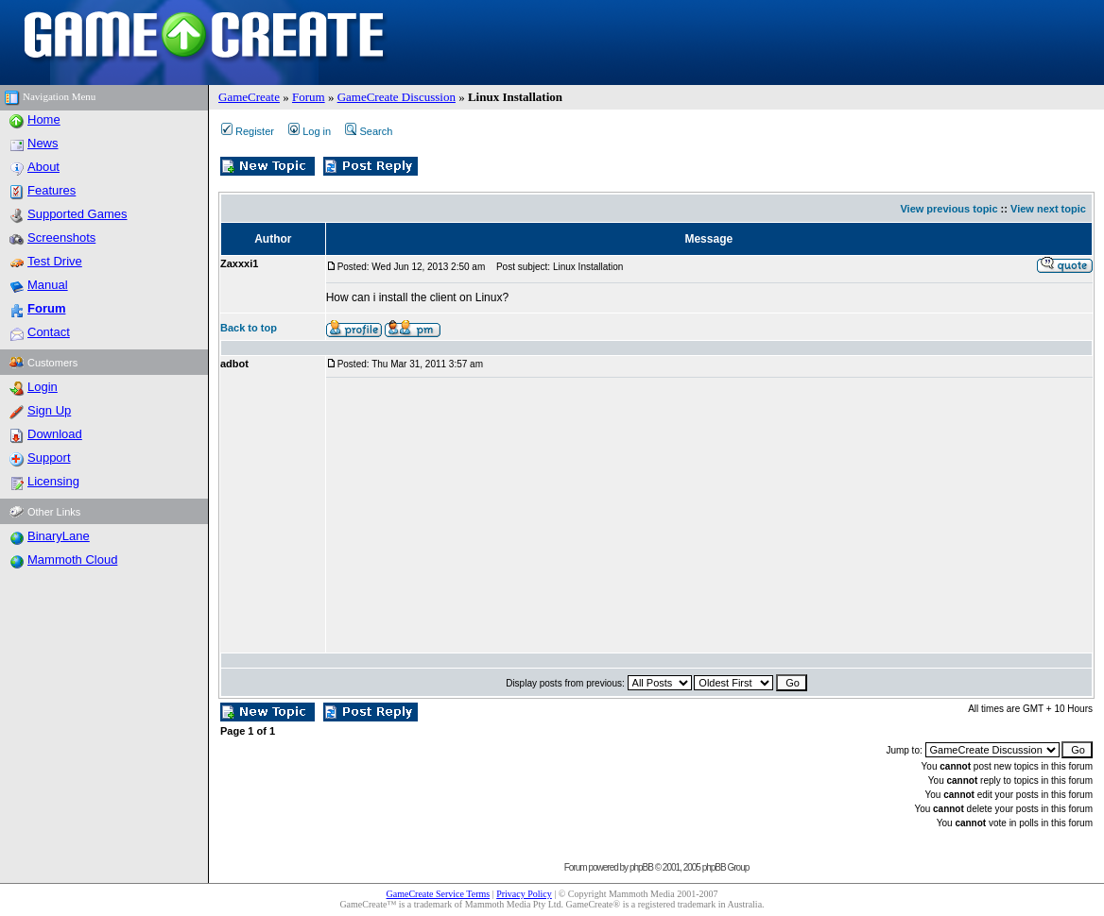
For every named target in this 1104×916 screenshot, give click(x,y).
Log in (309, 131)
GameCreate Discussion (396, 97)
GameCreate (249, 97)
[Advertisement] (556, 515)
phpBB (641, 867)
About (43, 167)
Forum (308, 97)
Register (247, 131)
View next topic (1048, 208)
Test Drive (54, 261)
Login (42, 387)
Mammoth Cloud (72, 559)
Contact (48, 332)
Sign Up (49, 410)
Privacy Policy (524, 894)
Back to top (248, 327)
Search (368, 131)
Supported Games (77, 214)
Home (43, 119)
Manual (47, 285)
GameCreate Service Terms (439, 894)
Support (49, 457)
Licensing (53, 481)
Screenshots (61, 237)
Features (51, 190)
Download (54, 434)
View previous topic (948, 208)
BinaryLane (58, 536)
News (43, 143)
